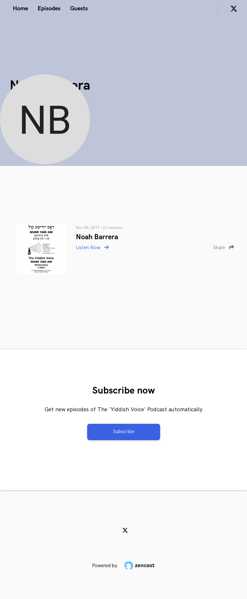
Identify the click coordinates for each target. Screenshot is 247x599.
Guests (79, 8)
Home (20, 8)
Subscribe (123, 432)
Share (223, 248)
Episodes (49, 8)
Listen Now (92, 248)
